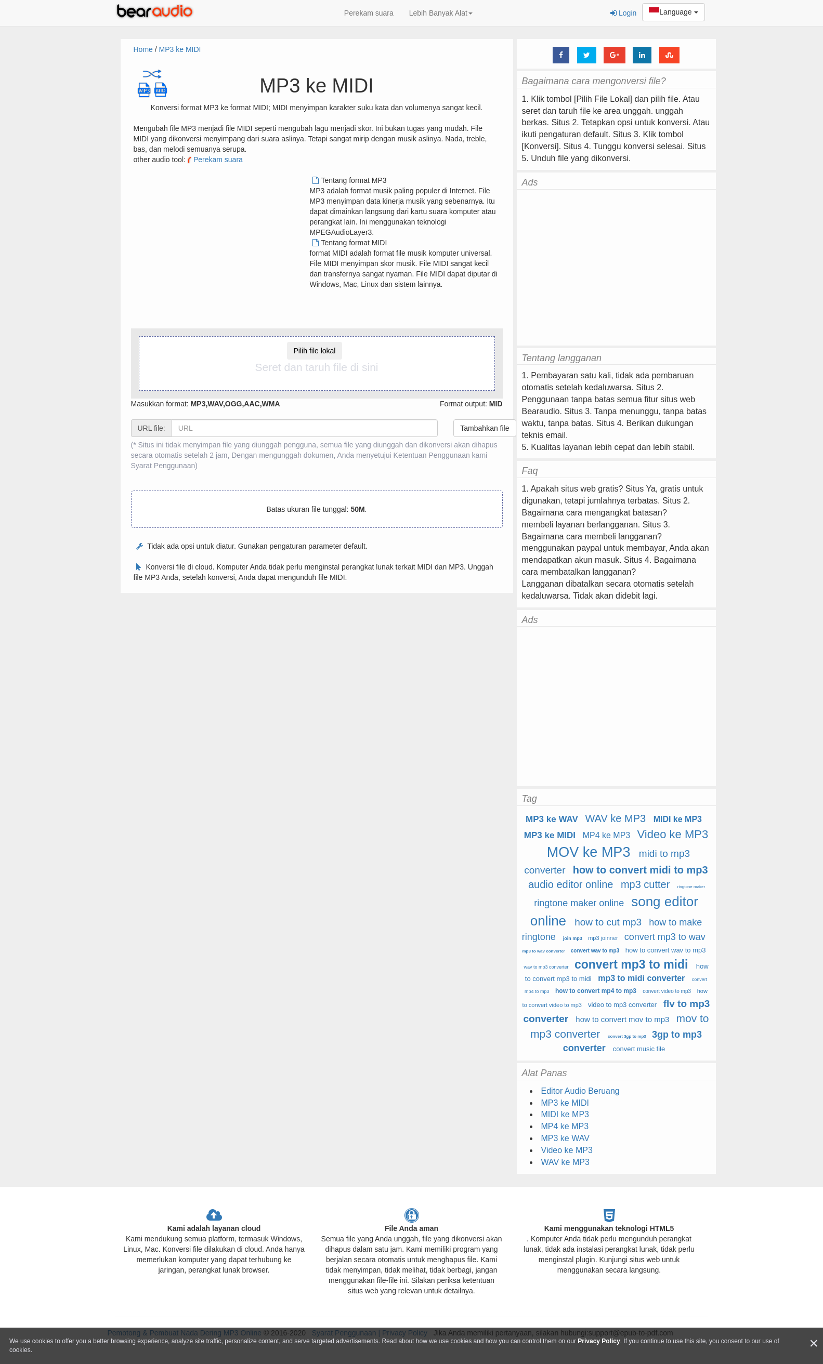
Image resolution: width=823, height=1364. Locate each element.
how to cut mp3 (608, 922)
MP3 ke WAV (552, 819)
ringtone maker (691, 886)
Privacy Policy (599, 1341)
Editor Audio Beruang (580, 1091)
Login (623, 13)
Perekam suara (369, 13)
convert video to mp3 (667, 991)
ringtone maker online (579, 903)
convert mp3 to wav (665, 937)
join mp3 (572, 938)
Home (143, 49)
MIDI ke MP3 (678, 819)
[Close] (813, 1343)
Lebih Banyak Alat (441, 13)
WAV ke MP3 (615, 818)
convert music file (639, 1049)
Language (673, 12)
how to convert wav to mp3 (665, 950)
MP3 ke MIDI (180, 49)
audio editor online (570, 884)
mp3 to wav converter (543, 951)
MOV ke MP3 (589, 852)
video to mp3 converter (622, 1005)
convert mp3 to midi (631, 964)
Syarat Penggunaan (163, 465)
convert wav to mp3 (595, 951)
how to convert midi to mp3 (640, 870)
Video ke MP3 (673, 834)
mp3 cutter (645, 884)
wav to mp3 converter (546, 967)
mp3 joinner (603, 938)
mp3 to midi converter (641, 978)
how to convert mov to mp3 (622, 1019)
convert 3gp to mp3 (627, 1036)
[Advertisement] (221, 248)
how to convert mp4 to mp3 (595, 991)
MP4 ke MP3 (607, 835)
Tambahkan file (484, 428)
